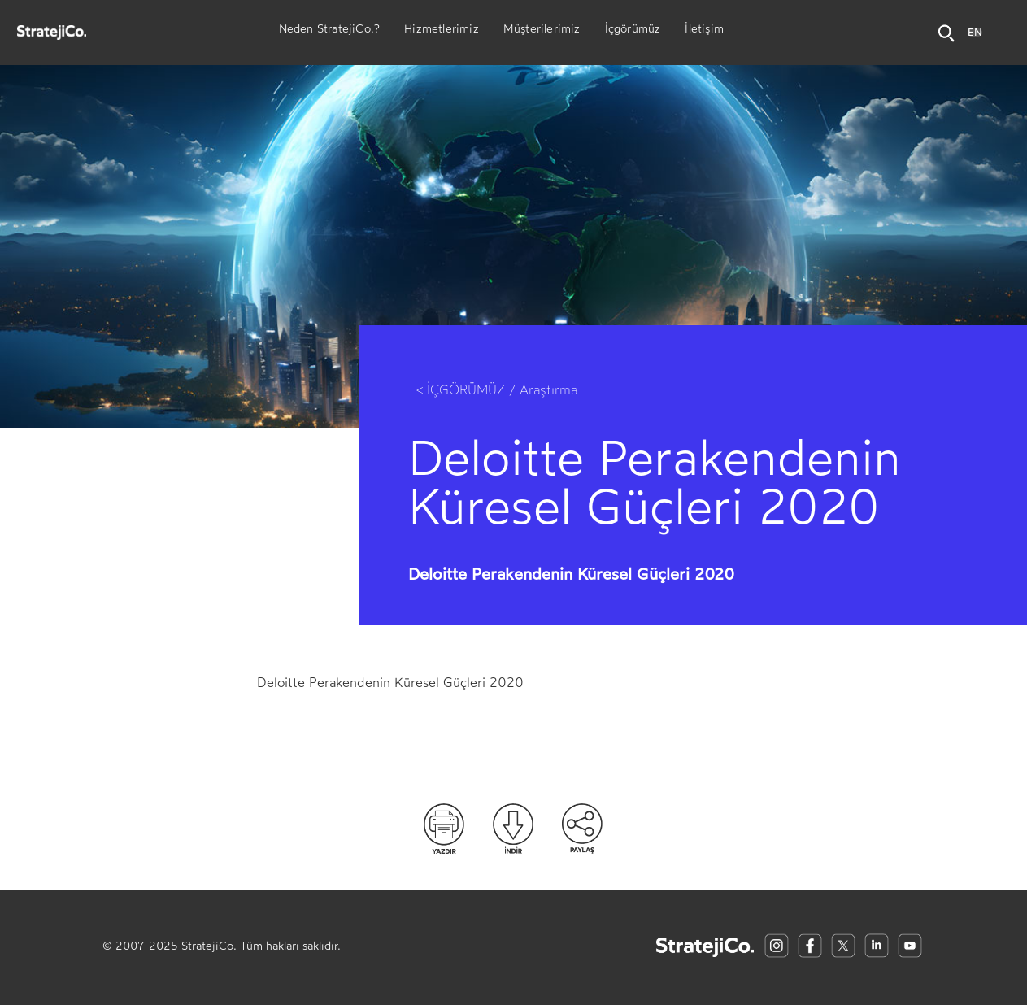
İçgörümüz (633, 31)
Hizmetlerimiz (441, 31)
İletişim (704, 31)
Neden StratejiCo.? (330, 31)
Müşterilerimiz (542, 31)
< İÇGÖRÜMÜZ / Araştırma (496, 390)
